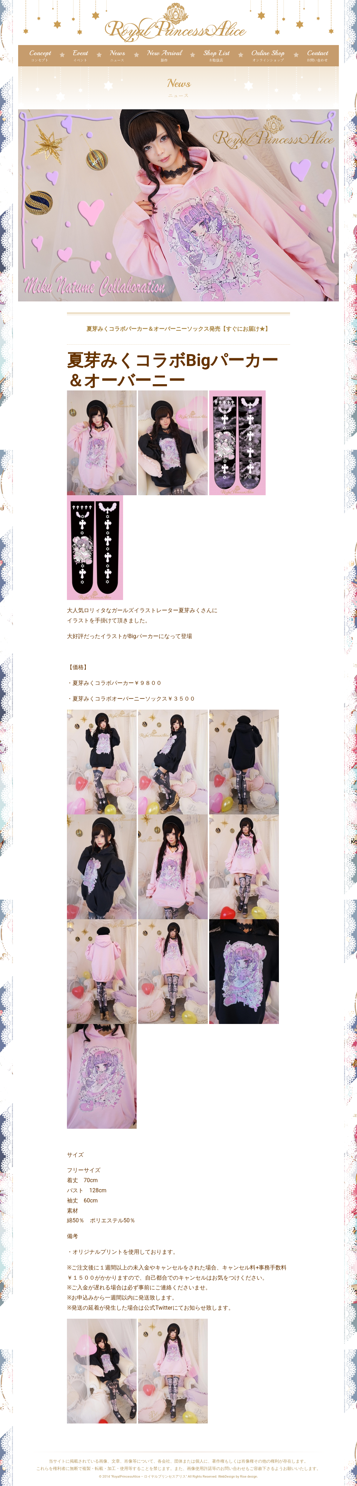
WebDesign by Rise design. (238, 1476)
